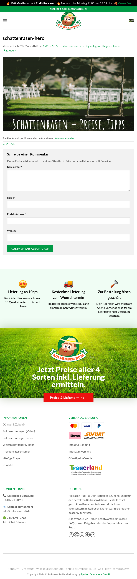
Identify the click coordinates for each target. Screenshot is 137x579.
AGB (100, 569)
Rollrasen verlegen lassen (18, 438)
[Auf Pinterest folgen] (87, 534)
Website (11, 230)
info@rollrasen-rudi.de (16, 511)
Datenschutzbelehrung (81, 569)
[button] (5, 20)
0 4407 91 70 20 (12, 500)
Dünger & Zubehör (14, 424)
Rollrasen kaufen (98, 508)
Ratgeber (89, 523)
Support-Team (115, 523)
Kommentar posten (64, 138)
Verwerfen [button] (124, 3)
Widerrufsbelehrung (50, 569)
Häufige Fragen (12, 458)
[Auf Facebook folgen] (71, 534)
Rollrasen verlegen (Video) (19, 431)
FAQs (71, 523)
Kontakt (8, 465)
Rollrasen (92, 500)
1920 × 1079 (50, 46)
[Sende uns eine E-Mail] (82, 534)
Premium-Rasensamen (17, 451)
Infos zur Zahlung (79, 444)
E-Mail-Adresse (16, 214)
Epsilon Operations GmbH (95, 574)
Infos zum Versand (79, 451)
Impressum (27, 569)
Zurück (9, 144)
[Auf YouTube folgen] (92, 534)
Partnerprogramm (117, 569)
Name (11, 197)
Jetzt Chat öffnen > (14, 522)
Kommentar (14, 166)
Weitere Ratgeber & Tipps (18, 444)
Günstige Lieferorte (80, 458)
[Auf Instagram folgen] (76, 534)
